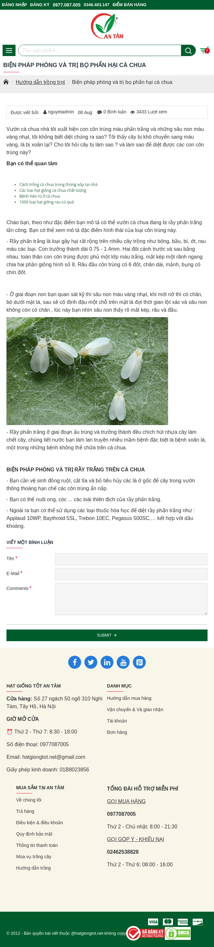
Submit (104, 635)
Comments (17, 588)
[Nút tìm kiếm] (188, 50)
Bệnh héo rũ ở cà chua (39, 196)
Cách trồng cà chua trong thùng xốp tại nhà (58, 184)
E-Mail (12, 573)
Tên (10, 558)
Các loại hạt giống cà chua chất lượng (52, 190)
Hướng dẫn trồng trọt (40, 82)
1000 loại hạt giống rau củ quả (46, 202)
